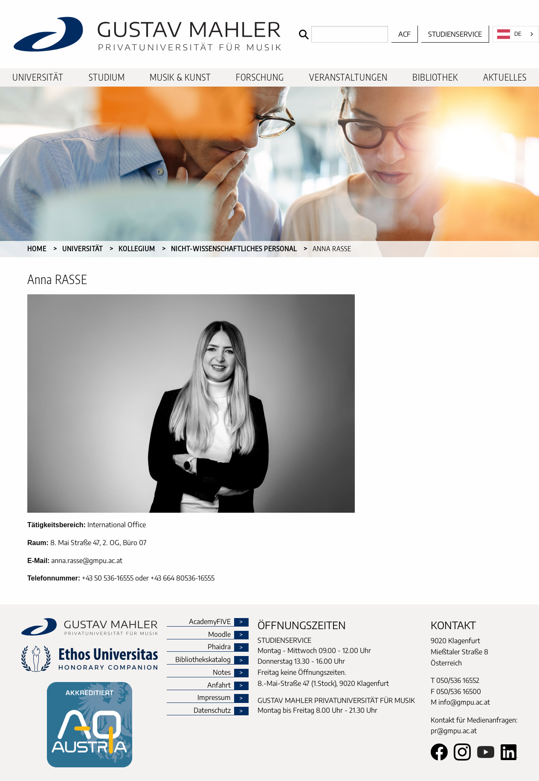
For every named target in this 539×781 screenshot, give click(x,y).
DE (509, 34)
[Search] (341, 34)
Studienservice (455, 34)
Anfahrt (219, 685)
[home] (147, 34)
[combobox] (516, 34)
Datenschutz (212, 710)
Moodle (219, 635)
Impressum (214, 698)
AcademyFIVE (210, 622)
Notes (222, 672)
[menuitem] (38, 77)
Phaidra (219, 647)
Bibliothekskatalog (203, 660)
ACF (404, 34)
